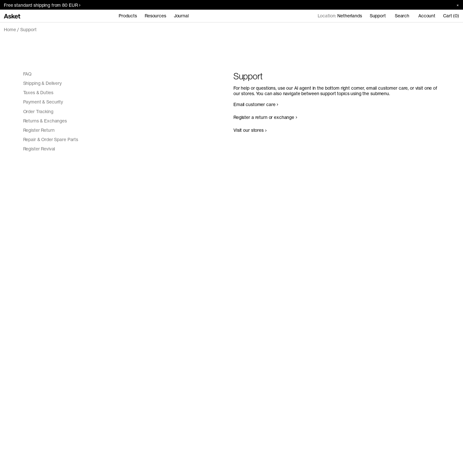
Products (128, 15)
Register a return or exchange (265, 117)
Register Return (39, 130)
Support (28, 29)
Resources (155, 15)
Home (10, 29)
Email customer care (255, 104)
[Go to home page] (12, 16)
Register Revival (39, 148)
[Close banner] (455, 5)
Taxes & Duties (38, 92)
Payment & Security (43, 101)
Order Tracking (38, 111)
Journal (181, 15)
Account (426, 15)
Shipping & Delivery (42, 83)
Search (402, 15)
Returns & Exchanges (45, 120)
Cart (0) (451, 15)
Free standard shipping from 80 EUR (42, 5)
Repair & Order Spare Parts (50, 139)
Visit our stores (250, 130)
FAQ (27, 73)
